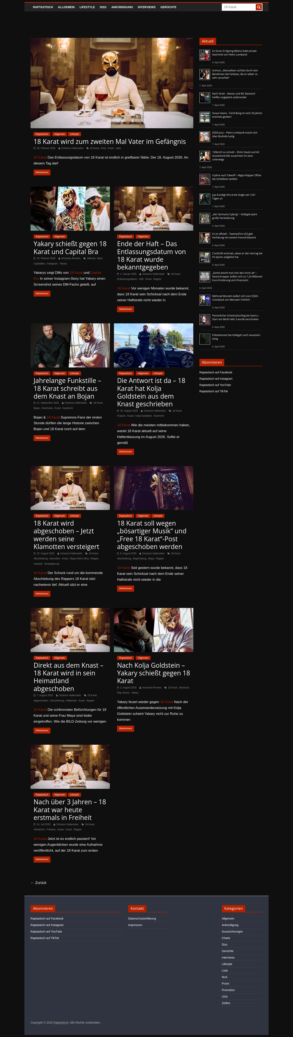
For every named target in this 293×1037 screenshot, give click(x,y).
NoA (224, 977)
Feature (121, 415)
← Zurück (38, 883)
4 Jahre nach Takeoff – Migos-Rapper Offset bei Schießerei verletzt (236, 177)
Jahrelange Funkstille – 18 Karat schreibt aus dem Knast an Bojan (67, 388)
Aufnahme (39, 829)
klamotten (54, 558)
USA (225, 996)
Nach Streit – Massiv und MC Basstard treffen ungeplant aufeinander (233, 95)
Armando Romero (71, 258)
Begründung (139, 558)
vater (118, 148)
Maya (151, 558)
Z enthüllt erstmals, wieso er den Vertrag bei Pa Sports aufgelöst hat (237, 255)
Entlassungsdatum (127, 279)
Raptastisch (43, 7)
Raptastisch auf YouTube (215, 385)
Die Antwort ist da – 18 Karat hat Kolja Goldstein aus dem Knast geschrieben (151, 392)
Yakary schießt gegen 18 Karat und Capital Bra (70, 247)
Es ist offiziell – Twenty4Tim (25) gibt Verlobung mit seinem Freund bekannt (234, 235)
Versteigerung (51, 563)
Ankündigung (122, 7)
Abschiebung (41, 558)
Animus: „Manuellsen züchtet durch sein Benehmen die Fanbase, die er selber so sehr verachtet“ (235, 74)
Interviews (147, 7)
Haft (141, 279)
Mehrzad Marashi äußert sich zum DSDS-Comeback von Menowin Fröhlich (235, 297)
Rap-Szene (123, 692)
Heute (60, 829)
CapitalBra (39, 263)
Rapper (157, 279)
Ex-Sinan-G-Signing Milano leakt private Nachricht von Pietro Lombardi (234, 52)
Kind (103, 148)
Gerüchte (169, 7)
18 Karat (94, 148)
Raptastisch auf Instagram (216, 378)
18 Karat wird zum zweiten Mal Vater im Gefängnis (110, 141)
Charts (226, 938)
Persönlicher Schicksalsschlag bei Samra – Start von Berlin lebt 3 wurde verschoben (235, 317)
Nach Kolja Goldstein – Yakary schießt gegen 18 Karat (153, 673)
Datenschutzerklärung (142, 918)
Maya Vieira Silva (79, 558)
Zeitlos (226, 1003)
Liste (225, 970)
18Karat (91, 258)
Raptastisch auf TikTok (213, 391)
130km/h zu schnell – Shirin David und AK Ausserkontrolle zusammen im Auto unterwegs (235, 155)
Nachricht (67, 408)
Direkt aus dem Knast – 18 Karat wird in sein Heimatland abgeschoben (68, 677)
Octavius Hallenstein (72, 148)
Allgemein (66, 7)
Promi (225, 983)
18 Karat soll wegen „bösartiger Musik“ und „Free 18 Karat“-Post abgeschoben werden (151, 535)
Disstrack (184, 687)
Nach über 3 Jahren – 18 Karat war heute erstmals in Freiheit (70, 809)
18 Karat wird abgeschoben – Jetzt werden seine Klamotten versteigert (66, 535)
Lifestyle (87, 7)
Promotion (228, 990)
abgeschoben (41, 700)
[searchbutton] (259, 7)
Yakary (63, 263)
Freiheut (51, 829)
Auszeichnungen (232, 931)
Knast (111, 148)
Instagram (52, 263)
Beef (99, 258)
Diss (103, 7)
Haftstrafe (71, 700)
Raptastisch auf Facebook (215, 372)
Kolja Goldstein (143, 415)
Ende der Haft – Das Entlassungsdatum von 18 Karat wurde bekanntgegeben (151, 255)
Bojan (37, 408)
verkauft (38, 563)
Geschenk (47, 408)
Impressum (135, 925)
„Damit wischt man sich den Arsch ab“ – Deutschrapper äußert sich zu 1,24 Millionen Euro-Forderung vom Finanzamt (237, 276)
